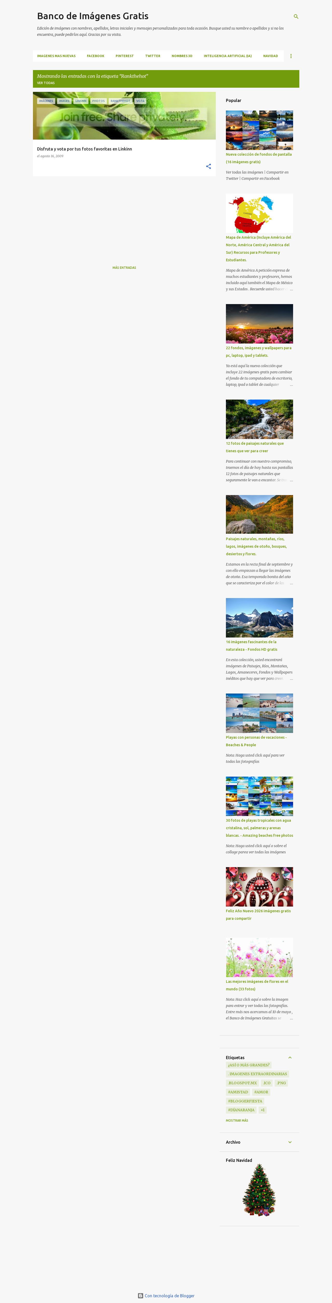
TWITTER (152, 56)
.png (281, 1083)
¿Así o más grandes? (248, 1065)
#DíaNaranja (241, 1110)
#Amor (261, 1092)
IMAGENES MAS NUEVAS (56, 56)
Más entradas (124, 267)
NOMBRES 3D (182, 56)
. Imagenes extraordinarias (257, 1074)
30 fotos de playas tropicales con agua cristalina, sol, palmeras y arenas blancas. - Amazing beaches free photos (259, 828)
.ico (267, 1083)
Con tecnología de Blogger (166, 1295)
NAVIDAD (270, 56)
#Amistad (238, 1092)
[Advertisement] (122, 216)
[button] (208, 166)
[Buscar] (296, 16)
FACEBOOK (95, 56)
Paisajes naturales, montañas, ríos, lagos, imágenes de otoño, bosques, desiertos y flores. (256, 546)
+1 (263, 1110)
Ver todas (46, 83)
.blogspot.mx (242, 1083)
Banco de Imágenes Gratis (93, 15)
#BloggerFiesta (245, 1101)
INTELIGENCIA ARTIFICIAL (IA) (228, 56)
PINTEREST (125, 56)
